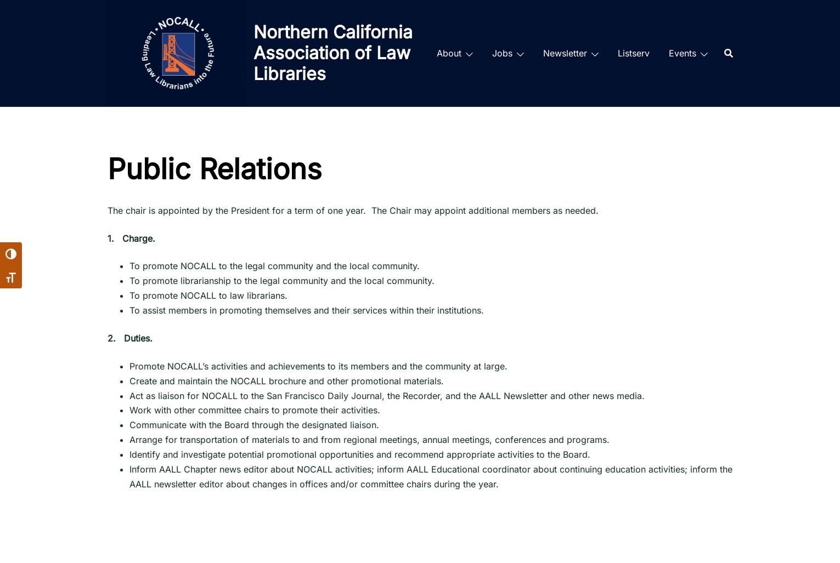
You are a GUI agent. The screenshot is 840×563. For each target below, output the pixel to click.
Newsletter (565, 53)
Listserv (634, 53)
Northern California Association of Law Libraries (333, 53)
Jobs (502, 53)
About (449, 53)
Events (682, 53)
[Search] (728, 53)
